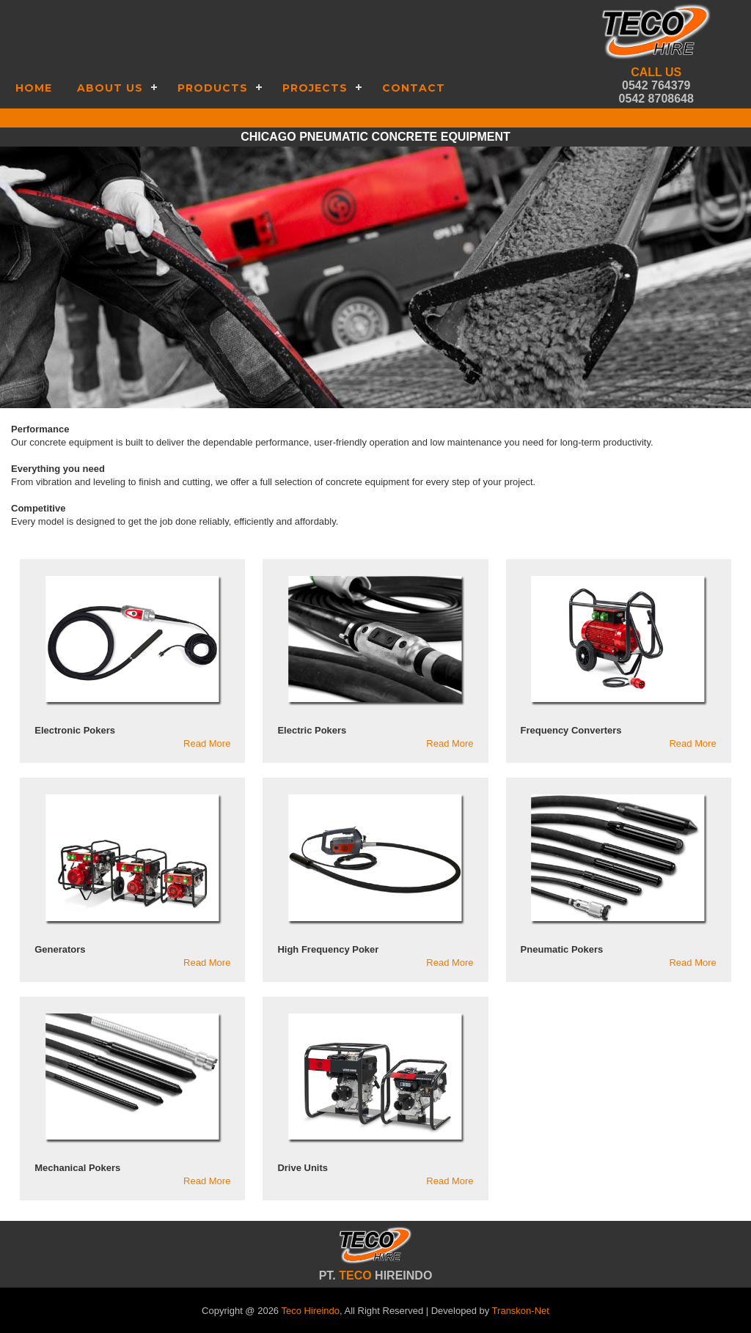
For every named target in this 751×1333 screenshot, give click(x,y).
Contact (413, 88)
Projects (315, 88)
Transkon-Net (520, 1310)
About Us (110, 88)
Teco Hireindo (310, 1310)
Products (212, 88)
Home (33, 88)
